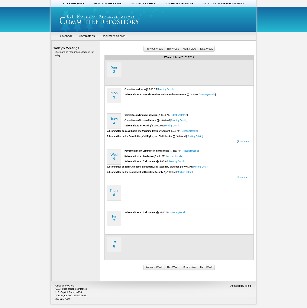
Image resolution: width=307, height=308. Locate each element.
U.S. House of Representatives (223, 3)
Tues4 (114, 120)
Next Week (206, 48)
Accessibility (237, 285)
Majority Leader (143, 3)
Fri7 (114, 218)
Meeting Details (166, 89)
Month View (189, 48)
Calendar (66, 36)
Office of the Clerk (108, 3)
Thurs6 (114, 192)
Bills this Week (73, 3)
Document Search (114, 36)
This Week (173, 48)
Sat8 (114, 244)
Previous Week (154, 48)
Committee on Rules (179, 3)
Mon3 (114, 95)
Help (249, 285)
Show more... (244, 141)
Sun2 (114, 69)
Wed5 (113, 156)
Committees (87, 36)
